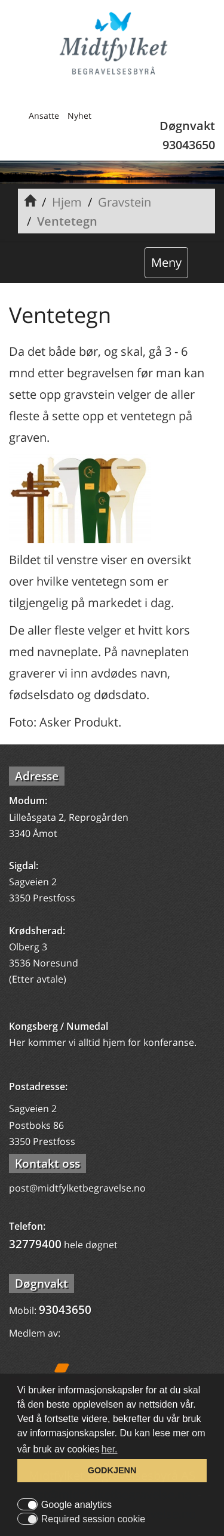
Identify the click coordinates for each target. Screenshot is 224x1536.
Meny (166, 262)
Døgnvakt (41, 1283)
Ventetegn (67, 221)
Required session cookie (93, 1519)
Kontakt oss (47, 1163)
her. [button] (110, 1449)
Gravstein (124, 202)
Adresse (37, 776)
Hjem (67, 202)
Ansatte (44, 115)
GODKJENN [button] (112, 1470)
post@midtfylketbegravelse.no (77, 1188)
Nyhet (79, 115)
